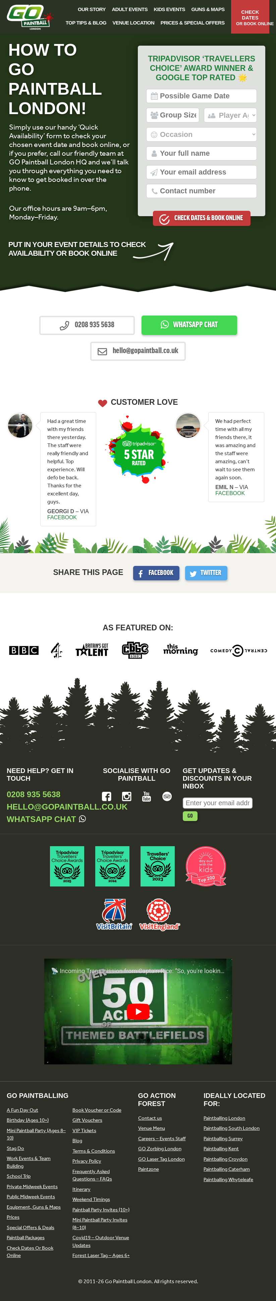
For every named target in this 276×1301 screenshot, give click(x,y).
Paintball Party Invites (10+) (100, 1210)
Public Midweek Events (31, 1197)
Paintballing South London (232, 1128)
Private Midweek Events (32, 1187)
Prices (13, 1217)
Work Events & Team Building (29, 1162)
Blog (77, 1141)
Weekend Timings (91, 1199)
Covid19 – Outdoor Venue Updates (100, 1241)
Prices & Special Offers (193, 23)
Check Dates (252, 17)
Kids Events (169, 9)
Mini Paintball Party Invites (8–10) (99, 1224)
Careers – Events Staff (162, 1139)
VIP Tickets (84, 1130)
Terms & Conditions (93, 1151)
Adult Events (130, 9)
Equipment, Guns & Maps (34, 1207)
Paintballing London (224, 1118)
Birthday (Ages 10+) (28, 1120)
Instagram (126, 796)
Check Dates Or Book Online (30, 1252)
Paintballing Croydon (225, 1159)
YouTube (147, 796)
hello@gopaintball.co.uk (67, 806)
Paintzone (148, 1169)
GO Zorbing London (159, 1149)
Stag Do (15, 1148)
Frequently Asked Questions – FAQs (92, 1175)
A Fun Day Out (22, 1110)
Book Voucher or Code (96, 1110)
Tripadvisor (167, 796)
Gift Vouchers (87, 1120)
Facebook (161, 573)
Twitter (211, 573)
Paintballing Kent (221, 1149)
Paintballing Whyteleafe (228, 1179)
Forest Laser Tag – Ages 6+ (101, 1255)
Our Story (92, 9)
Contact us (150, 1118)
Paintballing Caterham (227, 1169)
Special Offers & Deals (30, 1227)
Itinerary (81, 1189)
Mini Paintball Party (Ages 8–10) (36, 1134)
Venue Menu (151, 1128)
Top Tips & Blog (86, 23)
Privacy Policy (86, 1161)
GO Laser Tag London (161, 1159)
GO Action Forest (157, 1099)
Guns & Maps (208, 9)
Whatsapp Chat (195, 325)
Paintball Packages (26, 1238)
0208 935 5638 (33, 794)
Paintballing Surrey (223, 1139)
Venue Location (134, 23)
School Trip (19, 1176)
